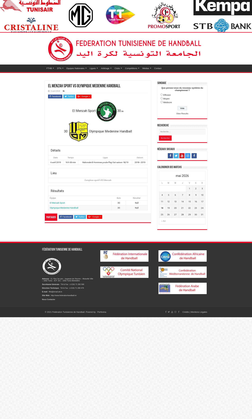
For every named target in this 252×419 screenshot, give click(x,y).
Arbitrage (105, 68)
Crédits (186, 312)
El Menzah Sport (57, 203)
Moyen (166, 98)
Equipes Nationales (76, 68)
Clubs (117, 68)
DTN (59, 68)
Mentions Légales (199, 312)
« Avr (164, 221)
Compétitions (131, 68)
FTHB (49, 68)
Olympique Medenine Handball (64, 208)
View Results (182, 113)
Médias (145, 68)
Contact (158, 68)
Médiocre (167, 102)
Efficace (167, 95)
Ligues (93, 68)
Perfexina (101, 312)
